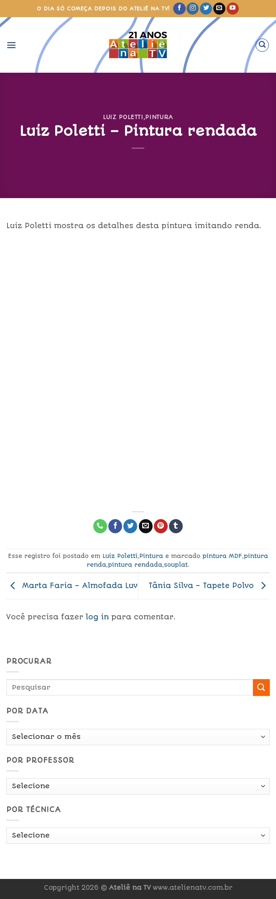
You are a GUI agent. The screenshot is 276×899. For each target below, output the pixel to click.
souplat (176, 564)
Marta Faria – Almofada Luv (72, 585)
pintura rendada (135, 564)
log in (97, 617)
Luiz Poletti (123, 117)
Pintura (159, 117)
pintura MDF (222, 556)
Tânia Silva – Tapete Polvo (209, 585)
